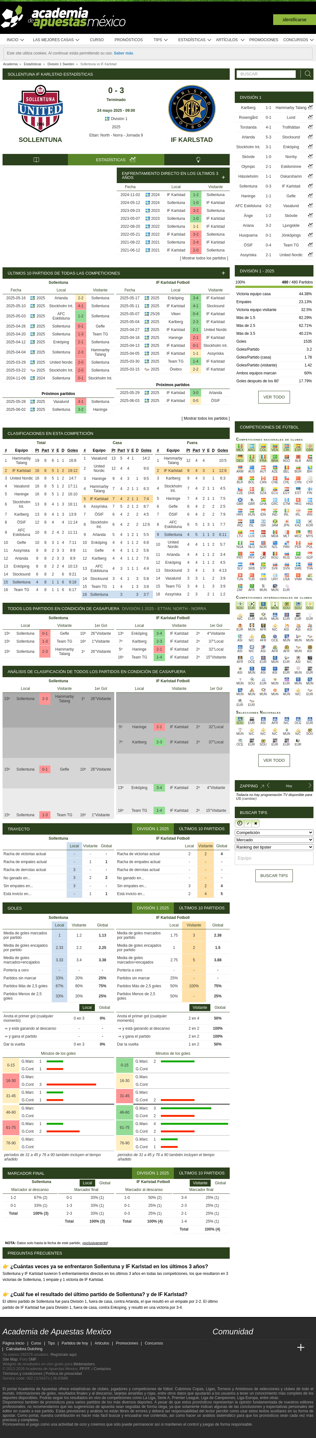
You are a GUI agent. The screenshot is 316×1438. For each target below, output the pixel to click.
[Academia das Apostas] (229, 1347)
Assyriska (215, 353)
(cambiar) (249, 798)
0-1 (80, 326)
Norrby (291, 157)
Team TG (100, 334)
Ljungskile (291, 225)
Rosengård (248, 117)
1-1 (196, 226)
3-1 (268, 147)
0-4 (195, 314)
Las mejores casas (56, 40)
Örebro (175, 369)
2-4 (196, 242)
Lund (291, 117)
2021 (155, 242)
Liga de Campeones (218, 1398)
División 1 (116, 119)
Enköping (61, 342)
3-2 (196, 210)
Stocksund (215, 306)
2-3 (80, 352)
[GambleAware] (19, 1432)
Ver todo (274, 397)
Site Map (10, 1359)
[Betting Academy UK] (289, 1347)
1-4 (195, 361)
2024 (155, 195)
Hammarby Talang (100, 352)
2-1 (80, 342)
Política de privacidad (64, 1373)
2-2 (80, 298)
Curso (97, 40)
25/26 (155, 314)
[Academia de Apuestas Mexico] (218, 1347)
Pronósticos (129, 40)
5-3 (268, 137)
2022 (155, 226)
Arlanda (61, 298)
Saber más (123, 53)
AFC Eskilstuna (61, 316)
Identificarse (294, 19)
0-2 (268, 206)
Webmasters (84, 1364)
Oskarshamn (291, 176)
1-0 (196, 202)
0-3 (268, 186)
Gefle (100, 326)
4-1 (80, 306)
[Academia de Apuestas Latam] (277, 1347)
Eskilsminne (291, 166)
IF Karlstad (192, 139)
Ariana (248, 225)
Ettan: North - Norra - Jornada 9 (116, 135)
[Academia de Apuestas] (265, 1347)
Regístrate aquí (63, 1354)
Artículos (230, 40)
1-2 (196, 195)
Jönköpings (291, 235)
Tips (161, 40)
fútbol (167, 1389)
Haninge (100, 409)
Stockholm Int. (61, 306)
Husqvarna (248, 235)
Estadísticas (195, 40)
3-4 (195, 298)
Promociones (263, 40)
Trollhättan (291, 127)
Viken (176, 314)
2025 (116, 127)
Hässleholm (248, 176)
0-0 (195, 400)
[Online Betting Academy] (253, 1347)
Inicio (15, 40)
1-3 (80, 334)
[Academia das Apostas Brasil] (241, 1347)
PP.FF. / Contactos (95, 1369)
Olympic (248, 166)
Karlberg (175, 322)
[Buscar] (306, 74)
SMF (32, 1359)
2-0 (196, 250)
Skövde (248, 157)
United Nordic (61, 362)
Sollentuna (40, 139)
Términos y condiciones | (24, 1373)
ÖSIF (215, 400)
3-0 (195, 393)
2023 (155, 210)
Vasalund (61, 401)
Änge (248, 215)
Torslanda (248, 127)
